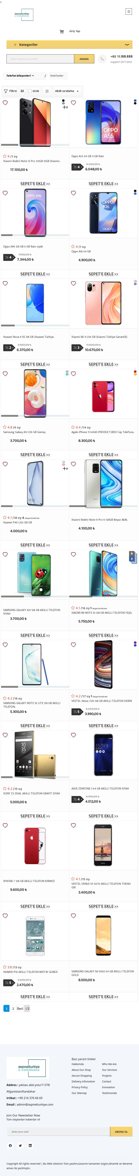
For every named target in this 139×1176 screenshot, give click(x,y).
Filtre (9, 91)
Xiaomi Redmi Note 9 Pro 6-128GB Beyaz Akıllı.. (99, 520)
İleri (20, 1009)
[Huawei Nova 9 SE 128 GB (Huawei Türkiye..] (35, 303)
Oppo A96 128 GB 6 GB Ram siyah (23, 247)
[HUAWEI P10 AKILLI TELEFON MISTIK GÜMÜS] (35, 935)
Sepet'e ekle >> (35, 183)
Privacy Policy (80, 1087)
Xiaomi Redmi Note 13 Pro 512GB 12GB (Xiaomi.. (31, 161)
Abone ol (121, 1131)
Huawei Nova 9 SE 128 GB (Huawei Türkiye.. (29, 337)
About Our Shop (81, 1070)
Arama (84, 59)
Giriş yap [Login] (74, 31)
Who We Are (109, 1064)
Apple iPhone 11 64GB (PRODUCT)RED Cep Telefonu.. (103, 432)
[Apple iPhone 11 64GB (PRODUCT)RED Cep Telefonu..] (103, 393)
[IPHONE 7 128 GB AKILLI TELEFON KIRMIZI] (35, 845)
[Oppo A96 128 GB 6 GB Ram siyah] (35, 212)
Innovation (108, 1087)
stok (36, 91)
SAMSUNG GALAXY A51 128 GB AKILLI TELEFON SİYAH (31, 611)
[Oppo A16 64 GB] (103, 212)
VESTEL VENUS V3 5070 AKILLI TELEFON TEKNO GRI (101, 885)
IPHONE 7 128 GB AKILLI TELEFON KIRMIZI (29, 881)
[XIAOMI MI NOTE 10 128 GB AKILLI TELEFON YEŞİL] (103, 574)
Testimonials (109, 1093)
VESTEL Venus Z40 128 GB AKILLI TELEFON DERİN (101, 701)
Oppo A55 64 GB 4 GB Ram (87, 156)
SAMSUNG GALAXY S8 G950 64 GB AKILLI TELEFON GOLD (102, 973)
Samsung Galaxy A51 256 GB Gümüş (24, 432)
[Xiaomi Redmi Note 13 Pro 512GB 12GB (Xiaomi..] (35, 122)
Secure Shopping (82, 1075)
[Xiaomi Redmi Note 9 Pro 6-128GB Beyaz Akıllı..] (103, 483)
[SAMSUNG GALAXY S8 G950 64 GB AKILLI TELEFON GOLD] (103, 935)
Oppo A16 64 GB (81, 251)
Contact (106, 1081)
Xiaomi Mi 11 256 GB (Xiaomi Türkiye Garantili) (99, 337)
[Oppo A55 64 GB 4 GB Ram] (103, 122)
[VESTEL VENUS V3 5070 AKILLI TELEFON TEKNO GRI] (103, 845)
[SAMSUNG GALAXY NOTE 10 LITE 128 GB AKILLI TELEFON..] (35, 664)
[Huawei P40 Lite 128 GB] (35, 483)
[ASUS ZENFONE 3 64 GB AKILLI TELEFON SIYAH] (103, 754)
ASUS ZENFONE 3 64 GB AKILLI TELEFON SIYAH (100, 789)
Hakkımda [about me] (78, 1064)
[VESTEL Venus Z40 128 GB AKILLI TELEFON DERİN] (103, 664)
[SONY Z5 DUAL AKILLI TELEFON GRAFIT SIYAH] (35, 754)
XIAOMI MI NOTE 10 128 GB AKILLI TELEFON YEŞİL (101, 613)
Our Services (109, 1070)
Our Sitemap (79, 1093)
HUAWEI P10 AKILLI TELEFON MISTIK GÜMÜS (30, 972)
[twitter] (20, 1145)
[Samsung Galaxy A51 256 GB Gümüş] (35, 393)
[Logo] (21, 14)
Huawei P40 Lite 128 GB (17, 522)
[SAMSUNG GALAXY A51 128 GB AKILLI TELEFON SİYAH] (35, 574)
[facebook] (10, 1145)
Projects (106, 1075)
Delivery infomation (83, 1081)
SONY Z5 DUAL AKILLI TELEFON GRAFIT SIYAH (31, 793)
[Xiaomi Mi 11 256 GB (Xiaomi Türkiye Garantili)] (103, 303)
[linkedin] (30, 1145)
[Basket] (61, 31)
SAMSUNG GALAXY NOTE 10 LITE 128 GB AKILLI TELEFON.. (31, 704)
